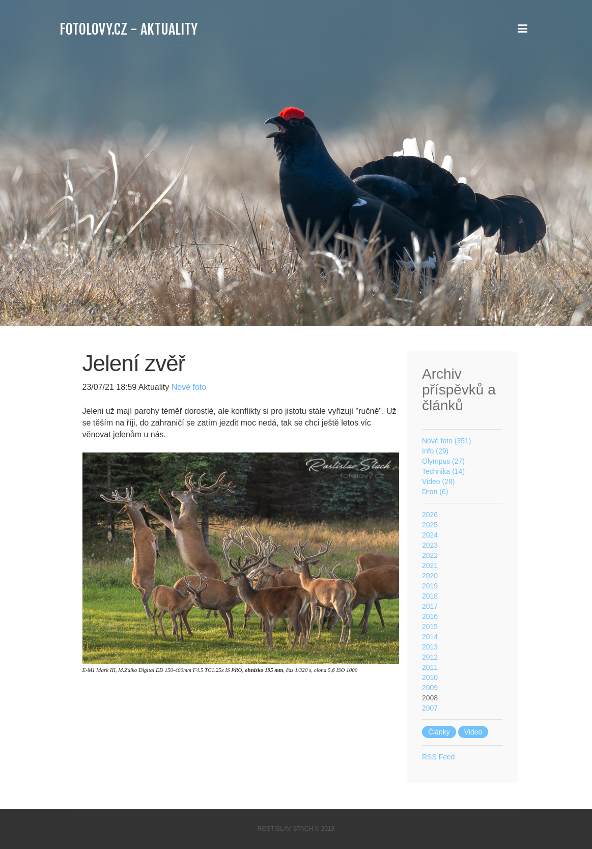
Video (473, 732)
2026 (430, 515)
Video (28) (438, 481)
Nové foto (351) (446, 441)
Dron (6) (435, 492)
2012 (430, 657)
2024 (430, 535)
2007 (430, 708)
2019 (430, 586)
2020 (430, 576)
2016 (430, 616)
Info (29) (435, 451)
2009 (430, 688)
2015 (430, 626)
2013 (430, 647)
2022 (430, 555)
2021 (430, 565)
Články (439, 732)
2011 (430, 667)
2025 (430, 525)
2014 (430, 637)
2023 (430, 545)
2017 (430, 606)
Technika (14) (443, 471)
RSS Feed (438, 757)
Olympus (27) (443, 461)
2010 (430, 677)
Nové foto (187, 387)
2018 (430, 596)
